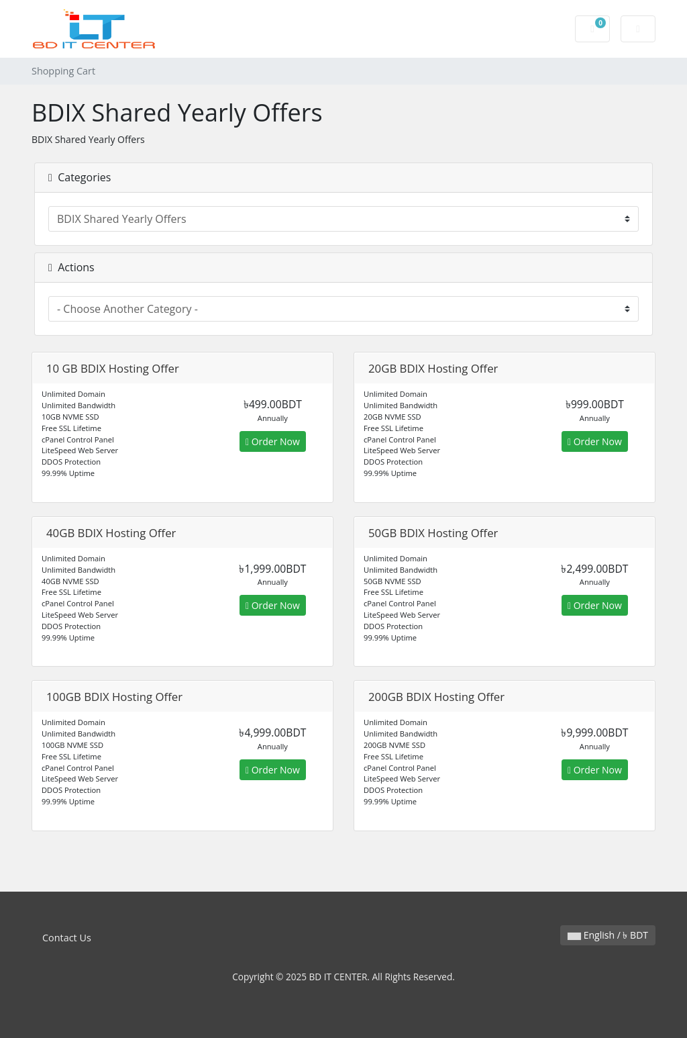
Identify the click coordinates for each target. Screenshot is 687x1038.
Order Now (273, 441)
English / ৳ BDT (608, 935)
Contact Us (66, 937)
